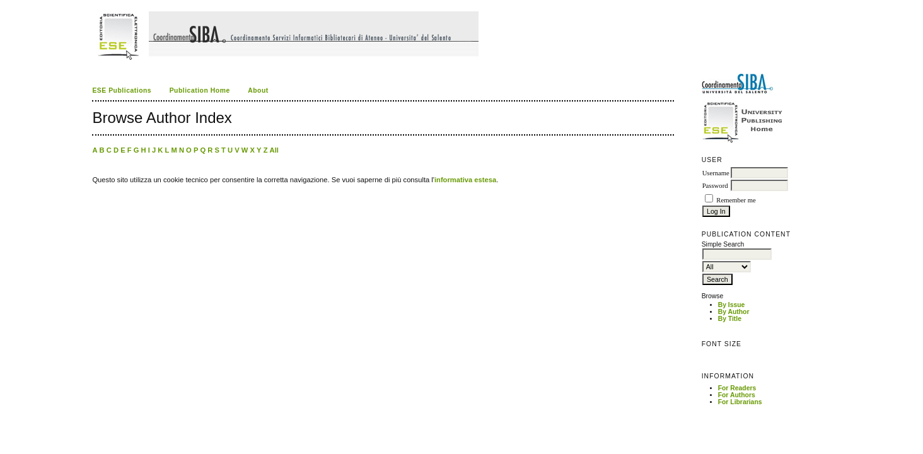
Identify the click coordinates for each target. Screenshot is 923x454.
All (274, 150)
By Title (729, 318)
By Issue (731, 304)
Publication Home (200, 90)
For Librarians (740, 402)
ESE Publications (121, 90)
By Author (734, 311)
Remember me (735, 200)
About (258, 90)
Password (715, 185)
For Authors (736, 395)
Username (715, 173)
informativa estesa (465, 179)
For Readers (737, 388)
